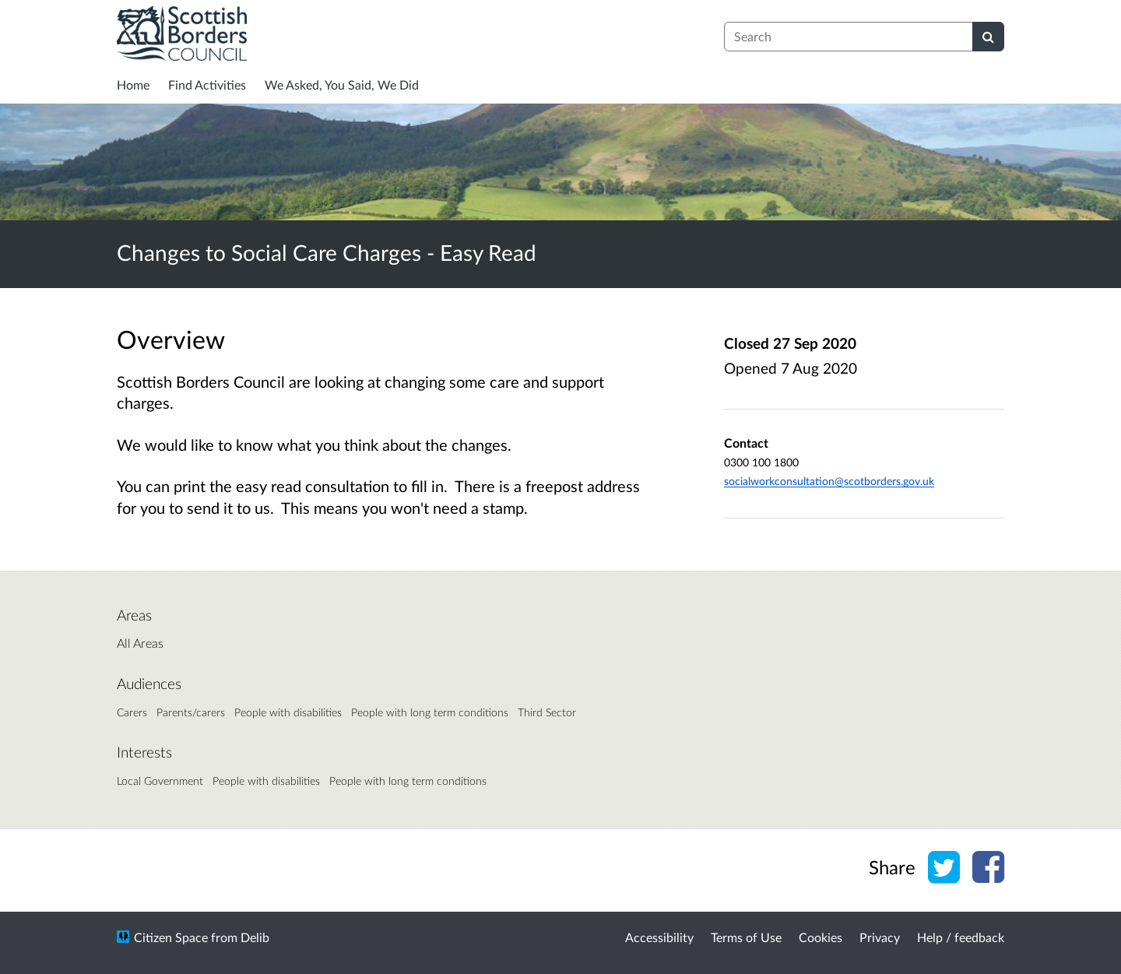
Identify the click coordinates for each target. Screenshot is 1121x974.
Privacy (879, 937)
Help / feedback (960, 937)
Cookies (820, 937)
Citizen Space (171, 937)
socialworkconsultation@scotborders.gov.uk (829, 480)
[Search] (988, 36)
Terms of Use (746, 937)
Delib (255, 937)
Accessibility (659, 937)
